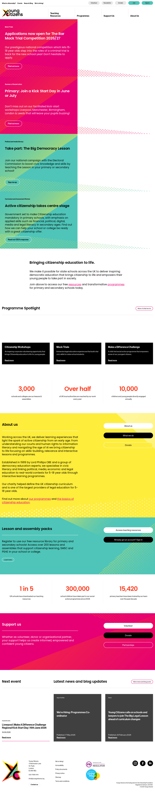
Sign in (147, 3)
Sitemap (58, 777)
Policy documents (61, 769)
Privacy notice (60, 773)
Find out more (13, 66)
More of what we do (144, 308)
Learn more (8, 560)
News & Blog (28, 3)
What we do (128, 435)
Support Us (109, 15)
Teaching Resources (55, 14)
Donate (120, 3)
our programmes (40, 499)
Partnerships (128, 645)
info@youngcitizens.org (36, 779)
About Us (134, 15)
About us (128, 426)
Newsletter (107, 3)
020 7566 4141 (34, 775)
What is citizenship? (9, 3)
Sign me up (12, 182)
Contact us (34, 784)
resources (75, 284)
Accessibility (59, 765)
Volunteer (94, 3)
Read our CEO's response (18, 239)
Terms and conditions (62, 781)
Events (19, 3)
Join (134, 3)
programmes (116, 284)
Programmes (83, 15)
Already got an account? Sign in (128, 539)
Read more (9, 360)
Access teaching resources (128, 530)
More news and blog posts (142, 682)
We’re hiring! (39, 3)
